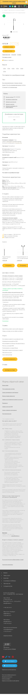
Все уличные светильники (8, 83)
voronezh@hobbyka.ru (8, 629)
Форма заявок (5, 385)
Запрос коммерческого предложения (10, 392)
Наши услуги (7, 575)
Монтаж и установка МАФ (8, 345)
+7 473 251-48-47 (7, 631)
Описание (13, 54)
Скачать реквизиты (10, 359)
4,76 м (17, 68)
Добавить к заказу (8, 47)
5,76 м (4, 71)
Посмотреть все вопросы (7, 564)
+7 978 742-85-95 (7, 623)
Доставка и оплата (6, 57)
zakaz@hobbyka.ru (15, 536)
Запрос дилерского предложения (9, 410)
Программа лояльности (7, 676)
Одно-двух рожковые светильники (13, 85)
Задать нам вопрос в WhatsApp (10, 236)
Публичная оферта (6, 678)
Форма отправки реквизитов (8, 396)
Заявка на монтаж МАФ (7, 406)
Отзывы (19, 54)
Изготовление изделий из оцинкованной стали (12, 339)
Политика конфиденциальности (9, 674)
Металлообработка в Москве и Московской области (13, 343)
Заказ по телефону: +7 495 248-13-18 (11, 234)
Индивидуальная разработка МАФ (10, 341)
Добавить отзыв (10, 370)
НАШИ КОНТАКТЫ (7, 635)
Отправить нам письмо (8, 237)
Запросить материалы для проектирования (11, 107)
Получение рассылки (6, 413)
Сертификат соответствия (11, 99)
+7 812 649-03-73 (7, 615)
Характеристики (6, 54)
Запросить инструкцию (11, 102)
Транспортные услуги (7, 352)
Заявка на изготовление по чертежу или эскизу (12, 399)
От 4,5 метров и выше (12, 87)
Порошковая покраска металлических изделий (12, 350)
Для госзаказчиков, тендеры (8, 389)
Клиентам (6, 578)
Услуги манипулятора (7, 354)
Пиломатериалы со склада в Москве (10, 348)
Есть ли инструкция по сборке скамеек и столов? (12, 559)
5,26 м (21, 68)
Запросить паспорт (10, 104)
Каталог (6, 572)
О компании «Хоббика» (10, 580)
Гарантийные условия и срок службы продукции (12, 329)
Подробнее (5, 321)
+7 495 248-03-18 (7, 607)
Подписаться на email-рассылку (9, 669)
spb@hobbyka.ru (7, 613)
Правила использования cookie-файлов (10, 680)
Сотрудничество (8, 586)
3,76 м (8, 68)
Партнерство (7, 583)
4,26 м (13, 68)
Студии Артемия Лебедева (10, 649)
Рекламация (5, 403)
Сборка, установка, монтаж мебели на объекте (12, 331)
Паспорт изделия (9, 97)
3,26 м (4, 68)
